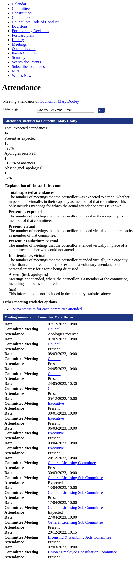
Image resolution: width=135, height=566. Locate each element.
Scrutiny (18, 57)
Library (18, 40)
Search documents (26, 62)
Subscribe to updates (28, 66)
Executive (56, 403)
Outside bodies (24, 49)
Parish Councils (24, 53)
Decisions (20, 26)
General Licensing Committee (72, 463)
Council (54, 329)
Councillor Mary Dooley (59, 101)
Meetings (19, 44)
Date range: (11, 109)
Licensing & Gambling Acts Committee (79, 537)
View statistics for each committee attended (47, 309)
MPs (15, 71)
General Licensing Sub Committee (75, 478)
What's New (21, 75)
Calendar (19, 4)
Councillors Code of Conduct (35, 22)
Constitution (22, 13)
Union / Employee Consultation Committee (82, 552)
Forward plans (23, 35)
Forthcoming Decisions (30, 31)
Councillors (21, 17)
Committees (21, 8)
